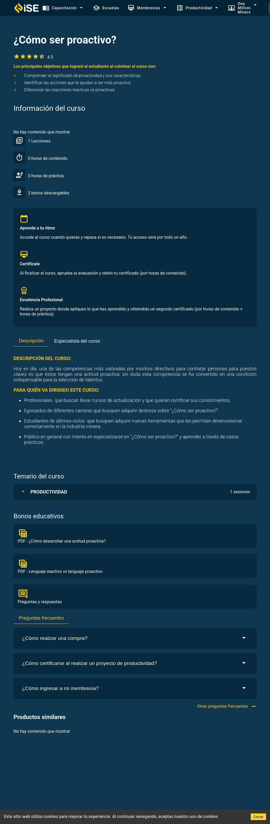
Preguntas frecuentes (41, 618)
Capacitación (59, 7)
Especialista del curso (77, 341)
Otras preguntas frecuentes (227, 706)
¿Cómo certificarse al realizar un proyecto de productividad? (135, 663)
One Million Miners (239, 8)
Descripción (31, 340)
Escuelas (106, 7)
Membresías (144, 7)
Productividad (194, 7)
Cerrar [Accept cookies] (258, 817)
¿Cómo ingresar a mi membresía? (135, 688)
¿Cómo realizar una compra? (135, 638)
